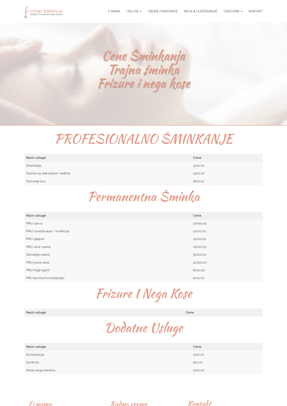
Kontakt (256, 11)
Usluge (134, 11)
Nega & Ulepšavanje (200, 11)
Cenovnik (233, 11)
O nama (114, 11)
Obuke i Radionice (163, 11)
